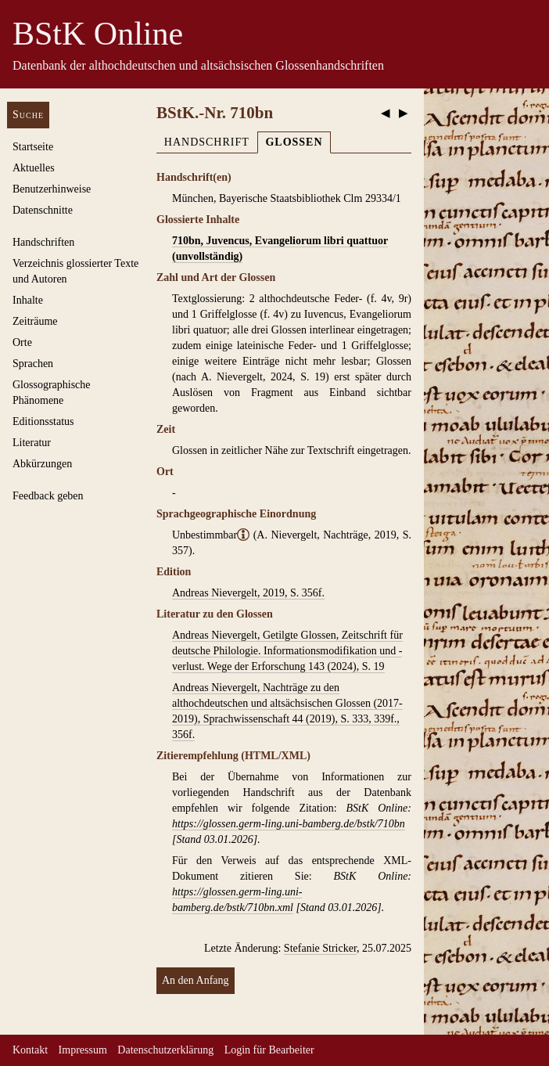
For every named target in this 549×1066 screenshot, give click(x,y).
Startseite (33, 147)
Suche (28, 115)
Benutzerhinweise (52, 189)
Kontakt (30, 1050)
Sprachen (33, 363)
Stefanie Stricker (320, 948)
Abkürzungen (42, 464)
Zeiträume (35, 321)
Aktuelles (34, 168)
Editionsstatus (43, 421)
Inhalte (28, 300)
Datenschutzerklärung (165, 1050)
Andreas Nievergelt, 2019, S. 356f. (248, 593)
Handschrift (206, 142)
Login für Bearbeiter (269, 1050)
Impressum (83, 1050)
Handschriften (43, 242)
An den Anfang (195, 980)
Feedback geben (48, 496)
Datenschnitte (43, 210)
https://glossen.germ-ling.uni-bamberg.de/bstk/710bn (288, 824)
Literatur (32, 442)
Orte (22, 342)
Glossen (293, 142)
